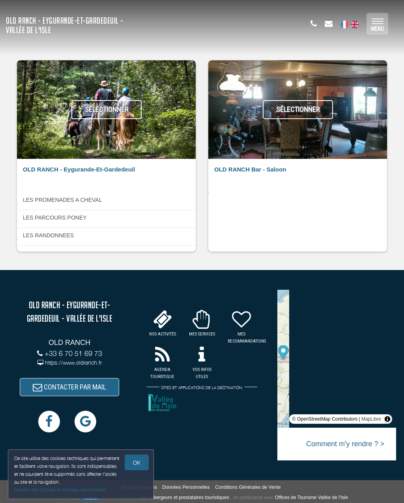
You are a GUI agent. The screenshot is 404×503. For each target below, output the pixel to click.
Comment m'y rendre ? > (345, 444)
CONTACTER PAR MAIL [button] (69, 387)
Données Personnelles (186, 487)
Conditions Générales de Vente (248, 487)
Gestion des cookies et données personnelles (60, 490)
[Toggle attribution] (387, 419)
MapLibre (371, 419)
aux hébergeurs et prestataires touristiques (184, 497)
